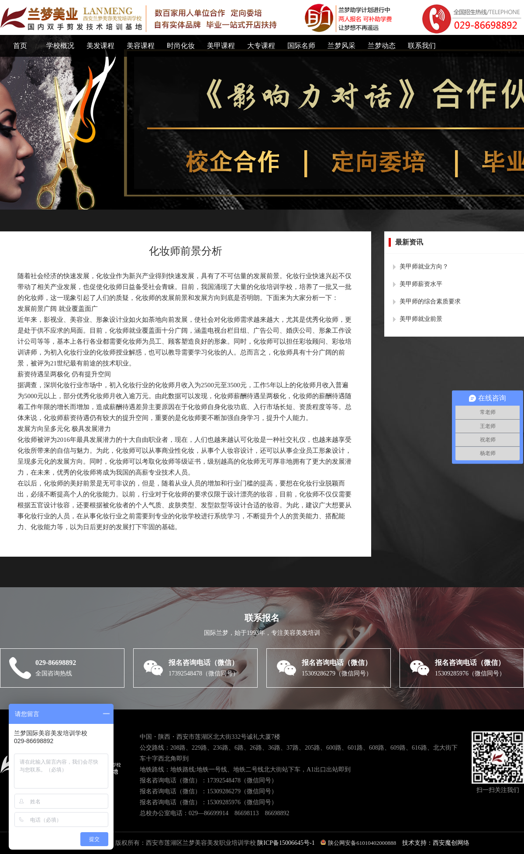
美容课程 (141, 45)
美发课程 (100, 45)
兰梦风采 (341, 45)
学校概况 (60, 45)
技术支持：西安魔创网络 (435, 843)
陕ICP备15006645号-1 (286, 843)
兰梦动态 (382, 45)
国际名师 (301, 45)
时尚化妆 (181, 45)
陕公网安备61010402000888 (358, 843)
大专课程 (261, 45)
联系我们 (422, 45)
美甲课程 (221, 45)
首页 (20, 45)
